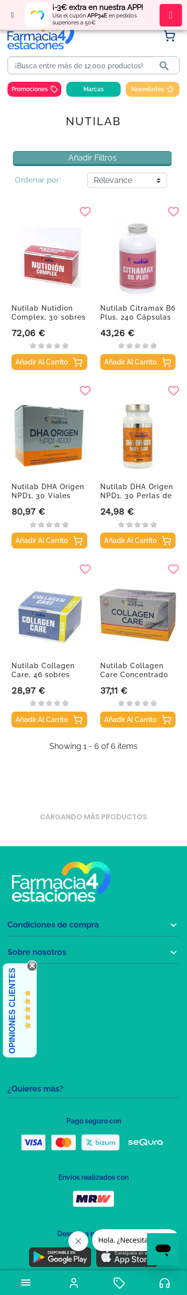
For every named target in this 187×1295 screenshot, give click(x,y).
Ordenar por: (38, 180)
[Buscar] (82, 66)
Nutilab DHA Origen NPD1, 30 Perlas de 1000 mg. (136, 496)
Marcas (93, 89)
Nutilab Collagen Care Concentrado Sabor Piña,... (134, 675)
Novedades (152, 89)
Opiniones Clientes (12, 1011)
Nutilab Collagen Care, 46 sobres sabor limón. (43, 675)
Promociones (34, 89)
